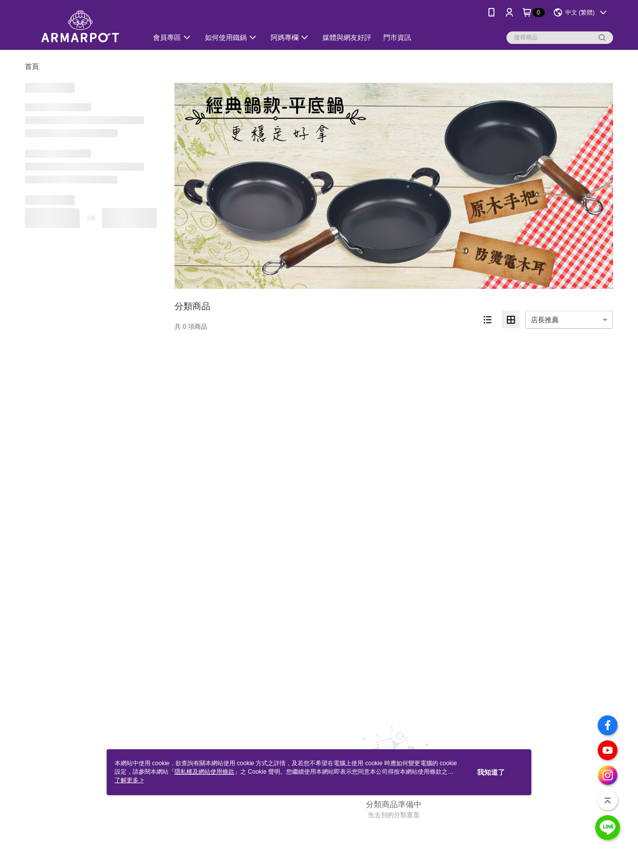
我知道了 (491, 772)
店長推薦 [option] (545, 320)
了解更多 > (129, 780)
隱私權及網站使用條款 (204, 771)
